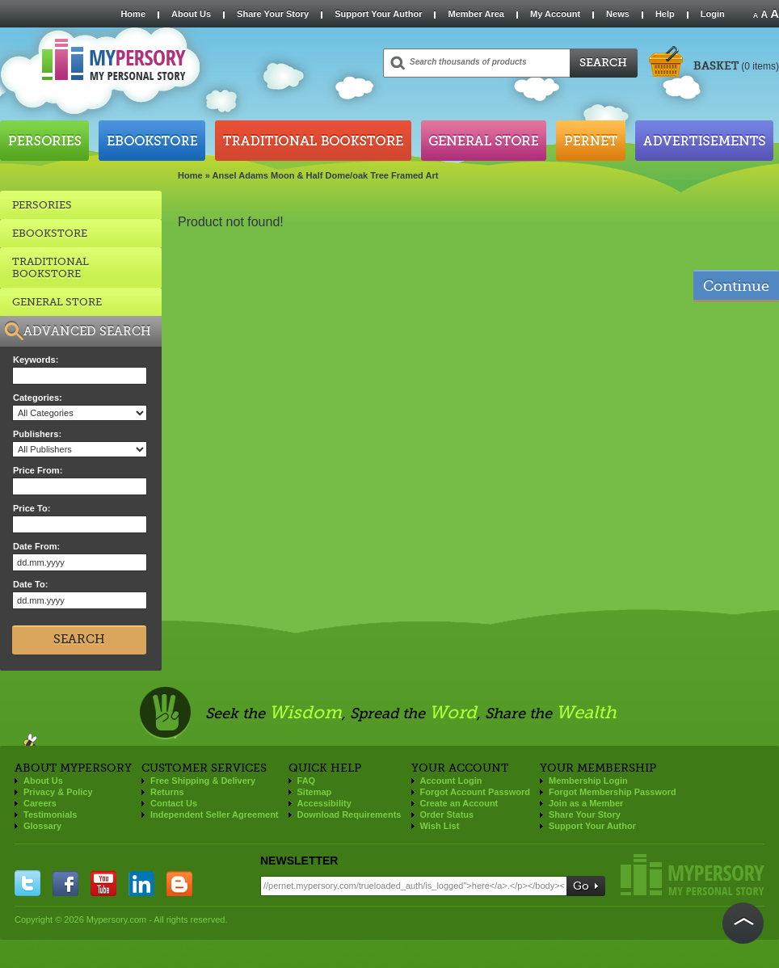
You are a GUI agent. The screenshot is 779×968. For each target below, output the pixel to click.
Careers (40, 803)
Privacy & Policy (58, 792)
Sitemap (314, 792)
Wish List (440, 826)
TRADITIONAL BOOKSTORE (50, 267)
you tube (103, 883)
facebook (65, 883)
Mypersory (692, 874)
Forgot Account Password (475, 792)
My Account (555, 14)
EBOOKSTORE (49, 233)
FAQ (306, 780)
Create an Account (459, 803)
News (618, 14)
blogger (179, 883)
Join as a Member (586, 803)
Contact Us (173, 803)
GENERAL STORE (57, 302)
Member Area (475, 14)
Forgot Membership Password (612, 792)
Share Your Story (273, 14)
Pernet (590, 140)
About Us (191, 14)
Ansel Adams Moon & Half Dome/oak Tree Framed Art (326, 175)
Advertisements (704, 140)
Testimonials (50, 814)
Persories (44, 140)
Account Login (451, 780)
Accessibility (324, 803)
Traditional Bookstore (313, 140)
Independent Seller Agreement (214, 814)
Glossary (42, 826)
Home (132, 14)
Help (665, 14)
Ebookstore (152, 140)
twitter (27, 883)
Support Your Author (378, 14)
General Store (483, 140)
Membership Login (588, 780)
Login (713, 14)
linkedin (141, 883)
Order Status (447, 814)
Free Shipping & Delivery (202, 780)
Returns (167, 792)
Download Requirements (349, 814)
